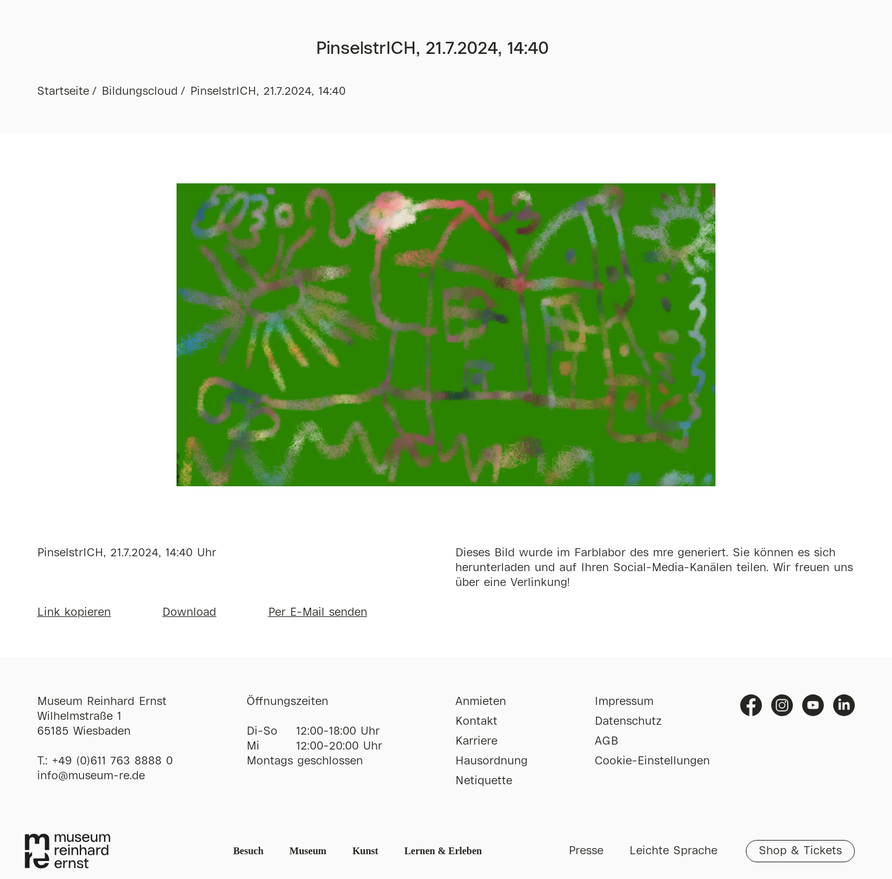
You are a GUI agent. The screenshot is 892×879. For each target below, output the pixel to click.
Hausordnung (491, 761)
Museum (307, 851)
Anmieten (480, 702)
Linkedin (844, 705)
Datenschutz (628, 722)
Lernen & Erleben (443, 851)
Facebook (751, 705)
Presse (586, 851)
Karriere (476, 741)
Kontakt (476, 722)
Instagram (782, 705)
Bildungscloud (140, 92)
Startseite (63, 92)
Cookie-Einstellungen (652, 761)
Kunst (365, 851)
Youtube (813, 705)
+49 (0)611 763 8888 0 (112, 761)
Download (189, 613)
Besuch (248, 851)
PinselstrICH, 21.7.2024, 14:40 (268, 92)
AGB (606, 741)
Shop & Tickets (800, 851)
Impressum (624, 702)
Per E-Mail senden (317, 613)
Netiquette (483, 781)
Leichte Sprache (673, 851)
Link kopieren (74, 613)
